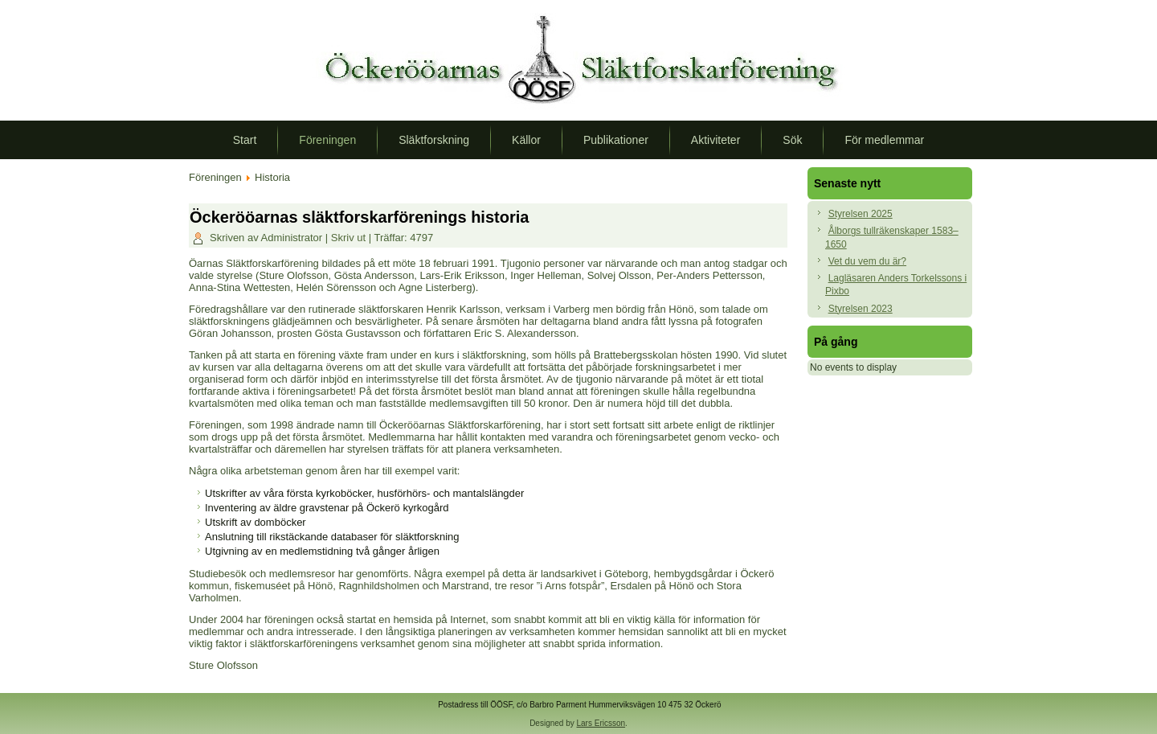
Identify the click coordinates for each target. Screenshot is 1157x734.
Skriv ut (350, 238)
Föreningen (327, 139)
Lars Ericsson (601, 723)
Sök (792, 139)
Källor (526, 139)
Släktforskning (434, 139)
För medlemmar (884, 139)
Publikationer (615, 139)
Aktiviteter (715, 139)
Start (245, 139)
